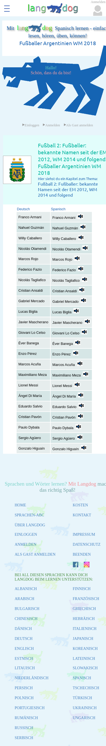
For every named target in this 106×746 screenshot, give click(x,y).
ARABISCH (24, 599)
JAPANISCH (83, 639)
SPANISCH (82, 678)
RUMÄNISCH (26, 718)
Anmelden (51, 125)
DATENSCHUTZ (86, 544)
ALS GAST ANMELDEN (35, 554)
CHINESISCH (26, 619)
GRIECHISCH (84, 609)
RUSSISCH (24, 728)
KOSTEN (80, 505)
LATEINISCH (84, 659)
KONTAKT (82, 515)
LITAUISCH (25, 668)
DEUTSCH (24, 639)
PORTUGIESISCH (30, 708)
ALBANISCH (26, 589)
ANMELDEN (26, 544)
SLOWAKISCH (85, 668)
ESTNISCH (24, 659)
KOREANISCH (85, 649)
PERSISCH (24, 688)
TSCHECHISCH (86, 688)
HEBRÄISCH (84, 619)
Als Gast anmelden (78, 125)
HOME (20, 505)
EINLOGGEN (26, 534)
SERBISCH (24, 738)
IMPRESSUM (84, 534)
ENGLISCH (24, 649)
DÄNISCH (23, 629)
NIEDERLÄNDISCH (31, 678)
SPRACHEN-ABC (29, 515)
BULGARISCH (27, 609)
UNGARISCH (84, 718)
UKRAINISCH (85, 708)
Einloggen (30, 125)
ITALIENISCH (85, 629)
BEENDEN (82, 554)
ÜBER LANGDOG (30, 525)
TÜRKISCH (82, 698)
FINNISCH (82, 589)
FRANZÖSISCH (86, 599)
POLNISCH (24, 698)
